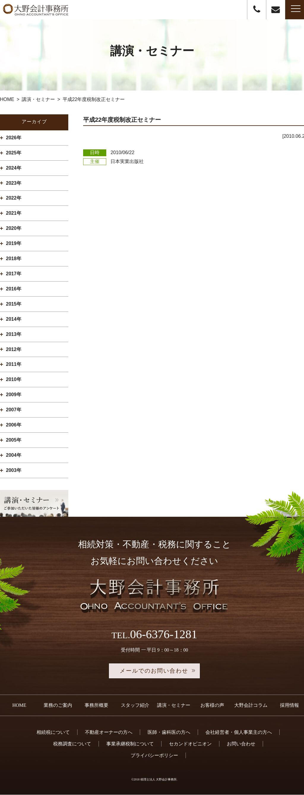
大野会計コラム (250, 705)
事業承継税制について (130, 744)
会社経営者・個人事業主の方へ (238, 732)
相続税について (53, 732)
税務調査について (72, 744)
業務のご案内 (58, 705)
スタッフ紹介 (135, 705)
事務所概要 (96, 705)
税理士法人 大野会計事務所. (159, 780)
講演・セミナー (173, 705)
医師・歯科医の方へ (169, 732)
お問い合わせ (241, 744)
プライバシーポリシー (154, 755)
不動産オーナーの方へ (108, 732)
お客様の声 (212, 705)
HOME (19, 705)
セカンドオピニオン (190, 744)
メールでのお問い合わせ (154, 671)
